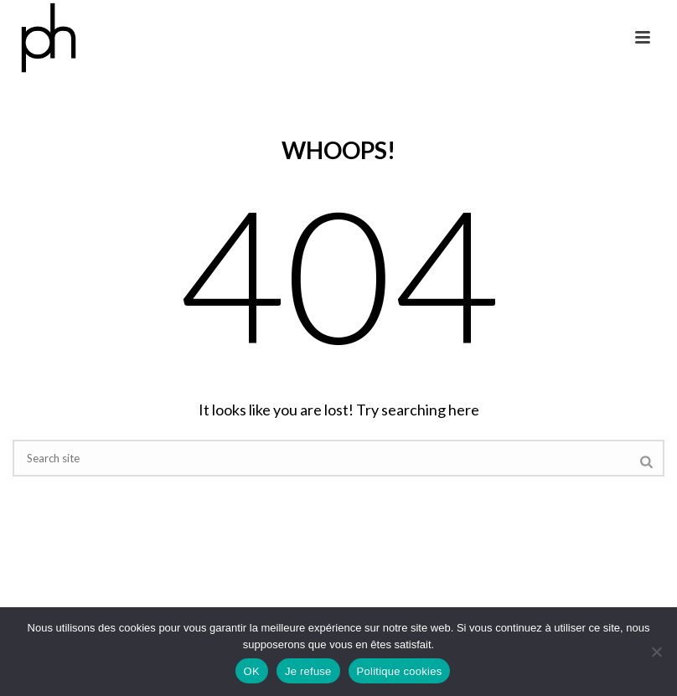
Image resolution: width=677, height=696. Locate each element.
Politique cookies (399, 671)
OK (252, 671)
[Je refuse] (656, 651)
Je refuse (308, 671)
